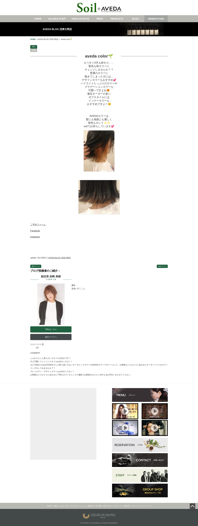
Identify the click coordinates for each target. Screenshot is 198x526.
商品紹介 (91, 506)
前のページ (36, 266)
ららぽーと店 (63, 506)
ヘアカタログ (74, 506)
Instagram (35, 237)
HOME (49, 506)
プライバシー (136, 506)
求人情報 (98, 506)
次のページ (162, 266)
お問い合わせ (107, 506)
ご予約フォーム (38, 224)
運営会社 (127, 506)
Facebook (35, 231)
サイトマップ (146, 506)
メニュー (83, 506)
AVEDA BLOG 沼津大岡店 (57, 29)
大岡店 (55, 506)
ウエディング (118, 506)
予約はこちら (51, 329)
